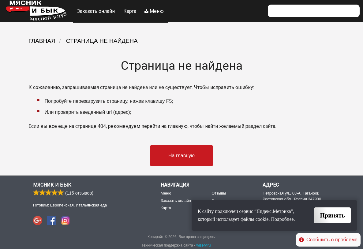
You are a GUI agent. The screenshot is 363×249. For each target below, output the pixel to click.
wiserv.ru (203, 245)
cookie (262, 219)
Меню (155, 11)
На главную (181, 155)
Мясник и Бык (52, 185)
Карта (130, 11)
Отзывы (218, 192)
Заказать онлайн (96, 11)
